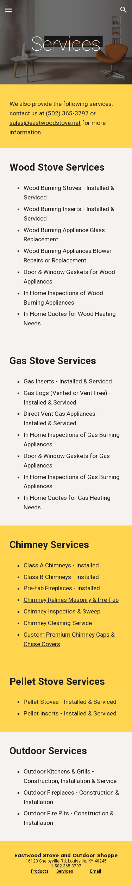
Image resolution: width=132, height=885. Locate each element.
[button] (8, 9)
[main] (66, 44)
